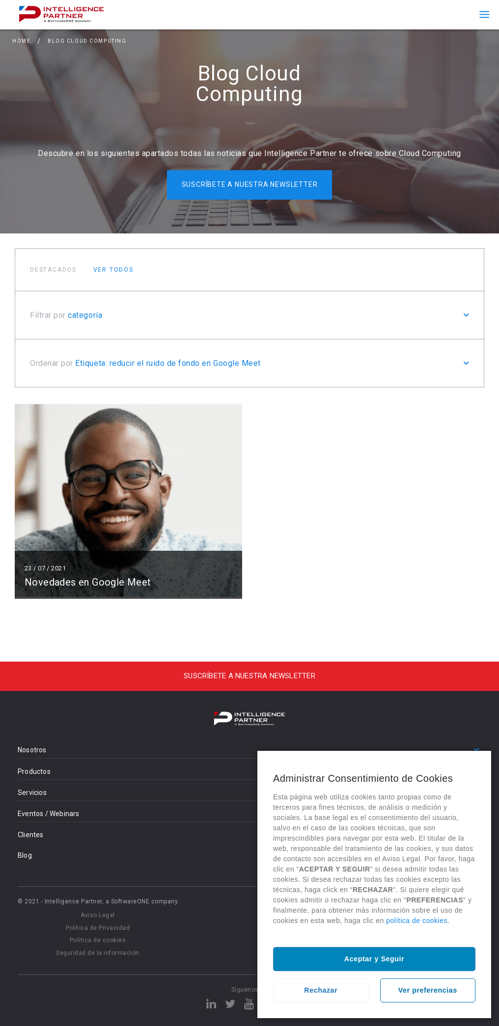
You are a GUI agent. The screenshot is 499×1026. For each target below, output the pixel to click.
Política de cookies (98, 940)
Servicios (32, 792)
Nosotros (32, 750)
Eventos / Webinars (49, 814)
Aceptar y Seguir (374, 959)
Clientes (31, 835)
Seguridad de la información (97, 952)
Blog (25, 855)
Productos (34, 771)
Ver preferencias (427, 990)
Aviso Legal (98, 915)
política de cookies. (417, 920)
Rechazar (320, 990)
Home (21, 41)
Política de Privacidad (98, 927)
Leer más (128, 500)
